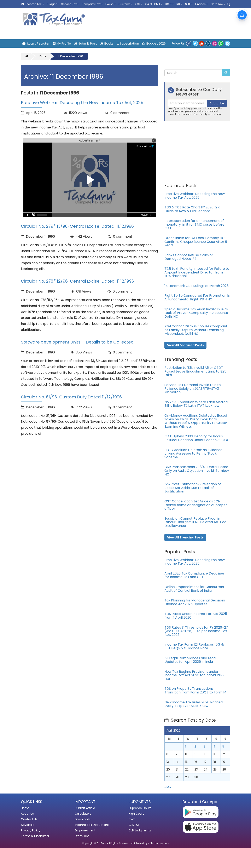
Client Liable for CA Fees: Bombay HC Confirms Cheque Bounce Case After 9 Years (195, 242)
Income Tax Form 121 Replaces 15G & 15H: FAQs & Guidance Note (194, 646)
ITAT (132, 819)
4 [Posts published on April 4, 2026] (214, 746)
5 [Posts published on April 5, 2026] (223, 746)
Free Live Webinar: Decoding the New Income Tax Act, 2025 (82, 102)
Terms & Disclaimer (35, 836)
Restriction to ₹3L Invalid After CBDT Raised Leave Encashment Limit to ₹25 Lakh (195, 371)
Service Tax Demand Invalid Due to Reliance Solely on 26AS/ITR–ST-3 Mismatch (192, 388)
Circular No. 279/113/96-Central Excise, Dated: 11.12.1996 (77, 226)
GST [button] (138, 4)
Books (106, 43)
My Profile (62, 43)
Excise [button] (110, 4)
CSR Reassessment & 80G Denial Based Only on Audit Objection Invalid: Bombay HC (196, 471)
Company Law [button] (92, 4)
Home (25, 808)
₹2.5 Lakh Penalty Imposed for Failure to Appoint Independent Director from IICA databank (196, 272)
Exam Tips (82, 836)
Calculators (83, 814)
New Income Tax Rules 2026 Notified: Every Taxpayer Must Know (193, 704)
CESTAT (134, 825)
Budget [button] (53, 4)
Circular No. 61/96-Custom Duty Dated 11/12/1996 (71, 397)
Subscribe (217, 103)
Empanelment (85, 830)
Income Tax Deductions (92, 825)
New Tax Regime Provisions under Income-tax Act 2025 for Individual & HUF (194, 675)
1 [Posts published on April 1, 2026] (185, 746)
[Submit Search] (226, 72)
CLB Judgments (140, 830)
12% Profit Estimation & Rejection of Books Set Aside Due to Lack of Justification (192, 488)
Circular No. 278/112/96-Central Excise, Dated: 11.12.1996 (77, 281)
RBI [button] (179, 4)
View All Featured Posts (185, 345)
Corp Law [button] (218, 4)
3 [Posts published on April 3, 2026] (204, 746)
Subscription (128, 43)
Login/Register (35, 43)
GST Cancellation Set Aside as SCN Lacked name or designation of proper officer (195, 505)
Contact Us (29, 819)
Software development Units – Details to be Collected (77, 342)
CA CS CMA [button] (153, 4)
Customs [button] (125, 4)
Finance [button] (201, 4)
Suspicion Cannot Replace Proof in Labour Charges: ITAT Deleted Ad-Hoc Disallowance (195, 522)
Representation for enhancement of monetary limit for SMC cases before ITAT (194, 224)
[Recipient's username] (187, 103)
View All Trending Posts (185, 537)
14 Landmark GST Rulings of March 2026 (196, 285)
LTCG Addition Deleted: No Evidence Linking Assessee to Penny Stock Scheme (193, 454)
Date (43, 56)
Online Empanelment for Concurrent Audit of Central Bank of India (194, 588)
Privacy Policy (30, 830)
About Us (27, 814)
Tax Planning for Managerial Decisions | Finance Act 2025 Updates (196, 602)
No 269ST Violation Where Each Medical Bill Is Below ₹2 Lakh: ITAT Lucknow (196, 404)
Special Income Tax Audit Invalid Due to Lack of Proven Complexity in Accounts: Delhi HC (196, 313)
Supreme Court (140, 808)
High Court (136, 814)
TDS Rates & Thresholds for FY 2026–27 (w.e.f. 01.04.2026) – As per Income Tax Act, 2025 (196, 631)
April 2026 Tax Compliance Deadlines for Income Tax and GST (194, 575)
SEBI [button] (189, 4)
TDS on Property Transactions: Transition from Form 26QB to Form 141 (196, 690)
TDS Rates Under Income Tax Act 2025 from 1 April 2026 (195, 615)
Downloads (83, 819)
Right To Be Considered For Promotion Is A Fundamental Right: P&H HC (197, 297)
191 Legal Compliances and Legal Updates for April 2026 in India (190, 660)
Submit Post (85, 43)
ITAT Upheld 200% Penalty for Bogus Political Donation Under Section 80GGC (196, 438)
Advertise (27, 825)
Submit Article (85, 808)
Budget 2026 (154, 43)
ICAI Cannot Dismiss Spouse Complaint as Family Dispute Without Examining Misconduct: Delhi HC (195, 330)
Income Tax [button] (35, 4)
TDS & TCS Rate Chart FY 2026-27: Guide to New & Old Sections (192, 209)
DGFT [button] (169, 4)
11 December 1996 (70, 56)
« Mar (168, 787)
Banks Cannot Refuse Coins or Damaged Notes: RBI (188, 257)
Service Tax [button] (70, 4)
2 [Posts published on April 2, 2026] (195, 746)
